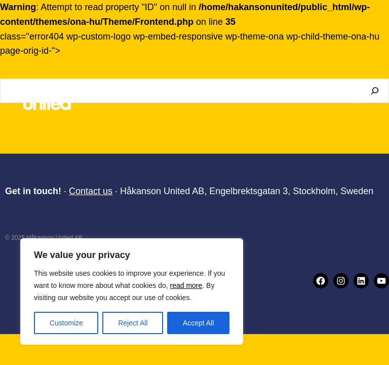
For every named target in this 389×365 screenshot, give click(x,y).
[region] (131, 291)
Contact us (90, 191)
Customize (66, 323)
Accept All (198, 323)
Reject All (132, 323)
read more (186, 285)
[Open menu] (358, 95)
